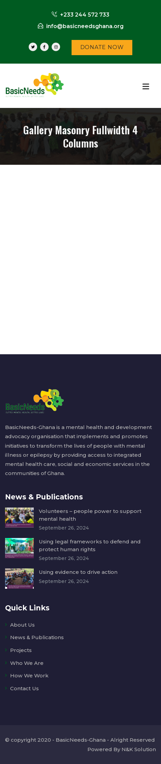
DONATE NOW (102, 47)
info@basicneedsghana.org (81, 26)
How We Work (29, 675)
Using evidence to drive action (78, 572)
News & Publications (37, 637)
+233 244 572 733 (80, 15)
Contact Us (24, 688)
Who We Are (27, 663)
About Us (22, 625)
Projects (21, 650)
